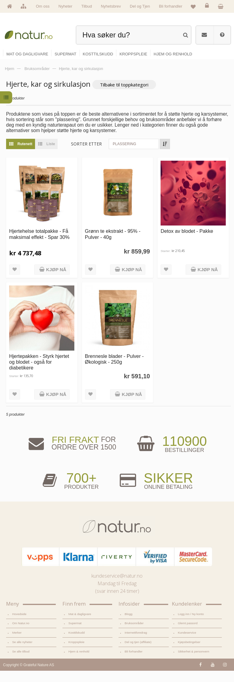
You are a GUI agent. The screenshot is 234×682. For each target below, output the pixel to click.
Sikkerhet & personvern (193, 662)
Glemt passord (188, 634)
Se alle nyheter (22, 653)
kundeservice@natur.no (117, 587)
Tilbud (86, 6)
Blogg (128, 625)
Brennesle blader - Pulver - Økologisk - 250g (114, 370)
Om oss (43, 6)
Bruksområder (134, 634)
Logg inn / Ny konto (191, 625)
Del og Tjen (140, 6)
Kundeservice (187, 644)
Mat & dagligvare (80, 625)
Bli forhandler (171, 6)
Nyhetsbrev (111, 6)
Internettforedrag (136, 644)
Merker (17, 644)
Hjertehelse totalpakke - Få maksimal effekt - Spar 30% (39, 245)
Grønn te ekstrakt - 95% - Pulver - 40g (112, 245)
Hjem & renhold (79, 662)
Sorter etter (86, 155)
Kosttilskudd (77, 644)
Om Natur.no (20, 634)
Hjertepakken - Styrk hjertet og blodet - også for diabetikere (39, 373)
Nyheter (65, 6)
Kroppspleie (76, 653)
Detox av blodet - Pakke (187, 242)
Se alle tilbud (21, 662)
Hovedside (19, 625)
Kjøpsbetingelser (189, 653)
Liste (45, 155)
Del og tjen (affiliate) (138, 653)
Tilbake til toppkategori (124, 96)
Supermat (75, 634)
